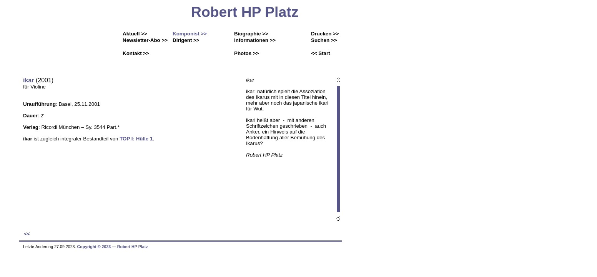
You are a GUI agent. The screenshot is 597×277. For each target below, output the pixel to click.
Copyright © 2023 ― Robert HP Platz (112, 246)
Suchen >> (324, 40)
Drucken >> (325, 34)
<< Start (320, 53)
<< (27, 234)
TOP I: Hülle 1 (136, 139)
